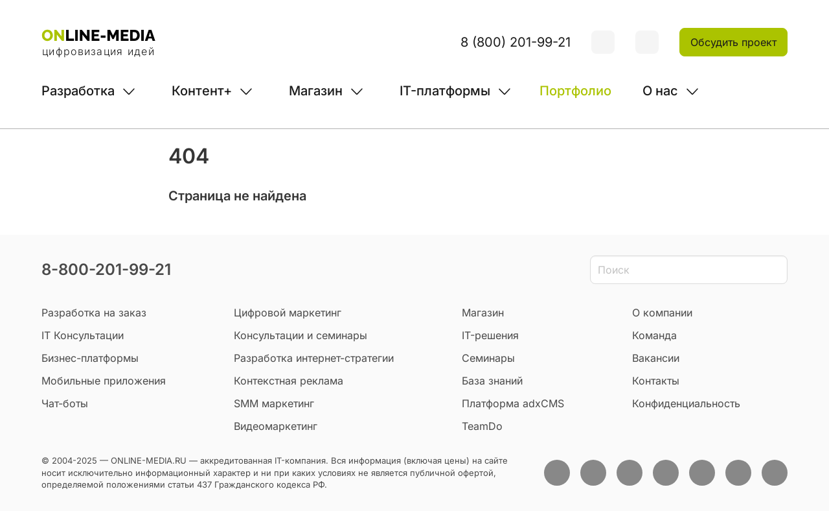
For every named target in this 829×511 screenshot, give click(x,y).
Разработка (78, 91)
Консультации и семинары (300, 335)
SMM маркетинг (274, 403)
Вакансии (655, 357)
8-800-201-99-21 (106, 269)
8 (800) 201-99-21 (515, 42)
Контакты (655, 380)
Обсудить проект (733, 42)
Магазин (316, 91)
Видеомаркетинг (275, 426)
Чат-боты (64, 403)
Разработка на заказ (93, 312)
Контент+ (202, 91)
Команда (654, 335)
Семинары (488, 357)
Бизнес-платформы (90, 357)
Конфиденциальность (686, 403)
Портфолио (575, 91)
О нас (660, 91)
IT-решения (490, 335)
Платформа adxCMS (513, 403)
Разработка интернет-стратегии (314, 357)
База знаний (492, 380)
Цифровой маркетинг (287, 312)
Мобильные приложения (103, 380)
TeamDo (482, 426)
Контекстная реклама (288, 380)
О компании (662, 312)
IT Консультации (82, 335)
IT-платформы (445, 91)
